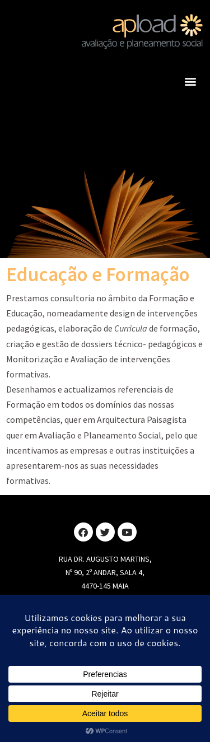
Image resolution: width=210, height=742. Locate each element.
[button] (190, 81)
